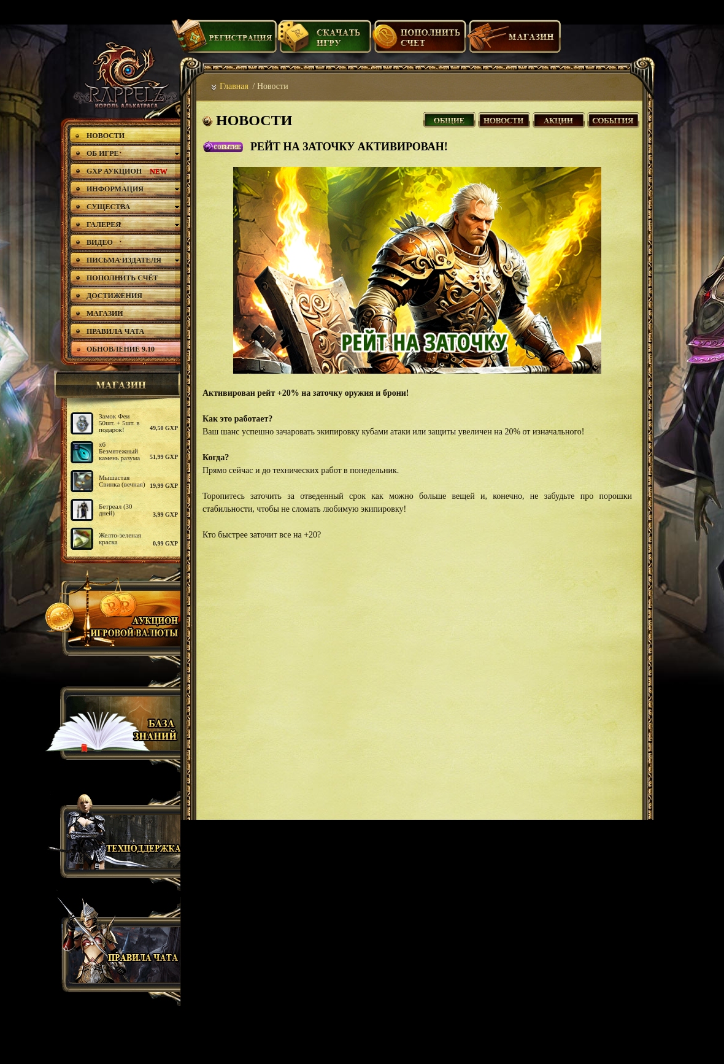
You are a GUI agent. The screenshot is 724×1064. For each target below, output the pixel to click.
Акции (559, 118)
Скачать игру (324, 41)
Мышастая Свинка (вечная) (122, 481)
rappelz (124, 74)
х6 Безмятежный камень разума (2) (119, 454)
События (613, 118)
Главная (234, 86)
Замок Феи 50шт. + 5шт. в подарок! (119, 422)
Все (449, 118)
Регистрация (224, 41)
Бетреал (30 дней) (116, 510)
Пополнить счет (419, 41)
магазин (115, 385)
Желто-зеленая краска (120, 538)
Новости (504, 118)
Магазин (514, 41)
